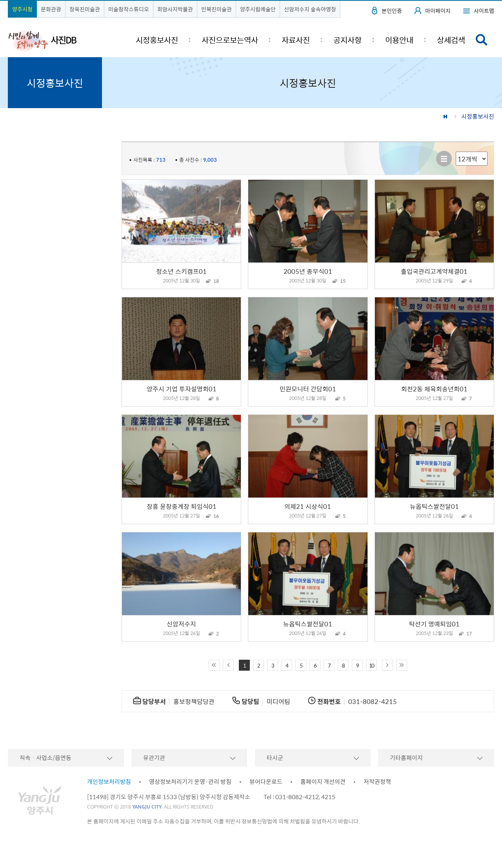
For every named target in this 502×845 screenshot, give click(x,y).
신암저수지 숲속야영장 (310, 9)
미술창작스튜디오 (128, 9)
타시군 (275, 757)
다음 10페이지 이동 (387, 665)
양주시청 (22, 9)
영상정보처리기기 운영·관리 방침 (190, 781)
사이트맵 (484, 10)
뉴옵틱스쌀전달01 (434, 506)
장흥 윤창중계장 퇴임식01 (181, 506)
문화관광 (51, 9)
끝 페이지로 (401, 665)
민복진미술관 (216, 9)
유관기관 (154, 757)
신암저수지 (181, 624)
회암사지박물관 (175, 9)
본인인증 (392, 10)
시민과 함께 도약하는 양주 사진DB (42, 40)
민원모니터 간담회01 (308, 389)
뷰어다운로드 (265, 781)
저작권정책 (377, 781)
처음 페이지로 (214, 665)
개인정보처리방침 (109, 781)
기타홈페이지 (406, 757)
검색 (481, 39)
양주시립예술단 (258, 9)
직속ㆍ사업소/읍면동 (45, 757)
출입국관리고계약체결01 (434, 271)
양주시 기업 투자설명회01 (181, 389)
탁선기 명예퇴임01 (434, 624)
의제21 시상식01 (307, 506)
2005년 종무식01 (308, 271)
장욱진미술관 (84, 9)
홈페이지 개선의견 (323, 781)
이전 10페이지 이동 (228, 665)
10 (371, 665)
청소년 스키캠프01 (181, 271)
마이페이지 (438, 10)
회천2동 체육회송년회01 (434, 389)
